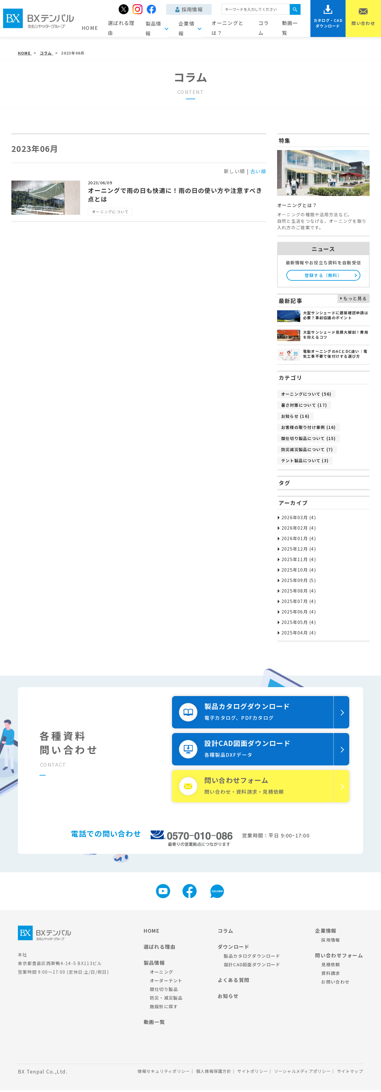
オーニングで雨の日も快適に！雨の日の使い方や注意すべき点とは (175, 194)
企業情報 (325, 932)
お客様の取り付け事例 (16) (308, 427)
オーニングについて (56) (306, 394)
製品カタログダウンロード (252, 958)
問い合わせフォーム (339, 957)
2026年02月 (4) (298, 528)
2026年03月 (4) (298, 517)
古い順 (258, 171)
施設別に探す (164, 1008)
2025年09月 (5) (298, 580)
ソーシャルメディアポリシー (298, 1073)
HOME (90, 27)
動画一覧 (290, 27)
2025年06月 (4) (298, 612)
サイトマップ (349, 1073)
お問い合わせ (335, 983)
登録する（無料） (323, 275)
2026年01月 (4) (298, 538)
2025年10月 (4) (298, 570)
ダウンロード (234, 948)
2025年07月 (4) (298, 601)
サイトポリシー (245, 1073)
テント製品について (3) (305, 460)
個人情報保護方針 (204, 1073)
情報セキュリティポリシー (151, 1073)
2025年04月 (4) (298, 633)
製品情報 (154, 964)
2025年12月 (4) (298, 549)
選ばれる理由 (121, 27)
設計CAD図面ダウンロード (252, 966)
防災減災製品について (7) (307, 449)
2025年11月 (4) (298, 559)
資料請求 (330, 975)
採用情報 (189, 9)
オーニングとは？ (227, 27)
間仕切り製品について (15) (308, 438)
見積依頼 (330, 966)
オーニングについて (110, 211)
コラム (263, 27)
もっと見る (355, 298)
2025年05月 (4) (298, 622)
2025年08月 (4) (298, 591)
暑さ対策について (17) (304, 405)
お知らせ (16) (295, 416)
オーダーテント (166, 982)
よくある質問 (234, 981)
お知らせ (228, 997)
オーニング (161, 974)
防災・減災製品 (166, 999)
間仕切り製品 (164, 991)
